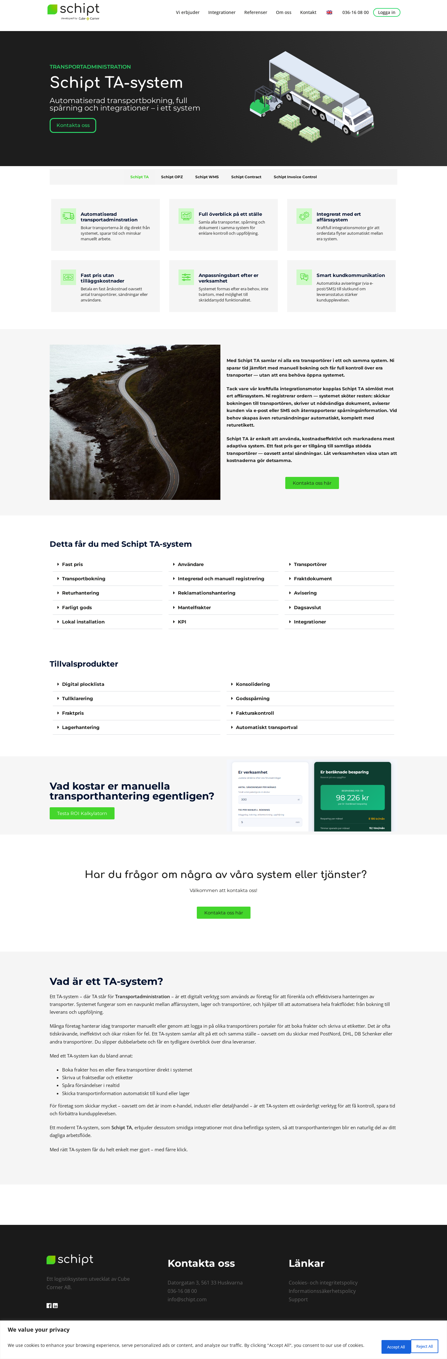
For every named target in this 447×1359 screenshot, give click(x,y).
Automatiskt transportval (267, 727)
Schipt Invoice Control (295, 176)
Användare (191, 564)
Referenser (255, 12)
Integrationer (222, 12)
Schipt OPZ (172, 176)
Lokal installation (83, 621)
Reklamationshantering (207, 593)
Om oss (283, 12)
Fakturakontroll (255, 712)
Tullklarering (77, 698)
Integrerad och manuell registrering (221, 579)
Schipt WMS (207, 176)
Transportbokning (84, 579)
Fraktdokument (313, 579)
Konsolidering (253, 684)
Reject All (379, 1346)
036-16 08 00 (355, 12)
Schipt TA (139, 176)
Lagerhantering (81, 727)
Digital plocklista (83, 684)
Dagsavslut (307, 607)
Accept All (420, 1346)
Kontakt (308, 12)
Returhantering (80, 593)
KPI (182, 621)
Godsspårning (253, 698)
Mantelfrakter (194, 607)
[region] (223, 1340)
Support (298, 1298)
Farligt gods (77, 607)
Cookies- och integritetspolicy (323, 1282)
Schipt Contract (246, 176)
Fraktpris (73, 712)
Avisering (305, 593)
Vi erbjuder (188, 12)
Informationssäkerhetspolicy (322, 1290)
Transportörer (310, 564)
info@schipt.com (187, 1298)
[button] (107, 564)
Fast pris (72, 564)
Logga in (386, 12)
